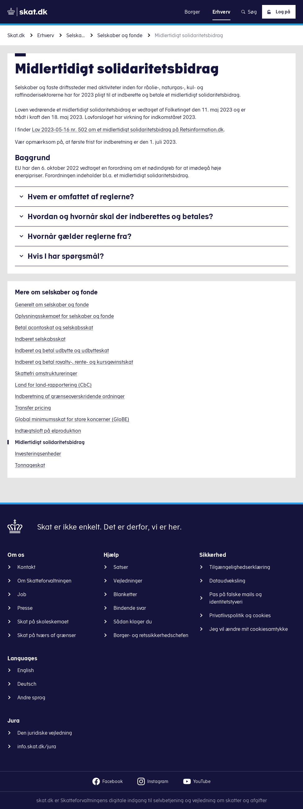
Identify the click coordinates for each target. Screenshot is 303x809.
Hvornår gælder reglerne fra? (79, 236)
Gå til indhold (151, 11)
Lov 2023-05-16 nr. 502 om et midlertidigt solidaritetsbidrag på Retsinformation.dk (128, 129)
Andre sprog (31, 697)
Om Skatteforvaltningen (44, 580)
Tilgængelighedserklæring (239, 567)
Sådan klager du (133, 621)
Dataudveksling (227, 580)
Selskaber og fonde (119, 35)
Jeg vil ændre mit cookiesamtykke (248, 629)
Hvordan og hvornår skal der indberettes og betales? (120, 216)
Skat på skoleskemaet (43, 621)
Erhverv (45, 35)
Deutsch (26, 684)
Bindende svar (130, 608)
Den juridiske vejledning (44, 733)
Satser (121, 567)
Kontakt (26, 567)
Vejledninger (128, 580)
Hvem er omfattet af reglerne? (81, 196)
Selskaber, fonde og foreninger (75, 35)
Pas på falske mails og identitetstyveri (235, 598)
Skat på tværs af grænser (46, 635)
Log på (276, 12)
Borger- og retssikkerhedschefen (151, 635)
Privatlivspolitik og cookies (240, 615)
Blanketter (125, 594)
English (25, 670)
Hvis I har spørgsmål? (66, 256)
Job (21, 594)
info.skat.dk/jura (36, 746)
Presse (25, 608)
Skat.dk (16, 35)
